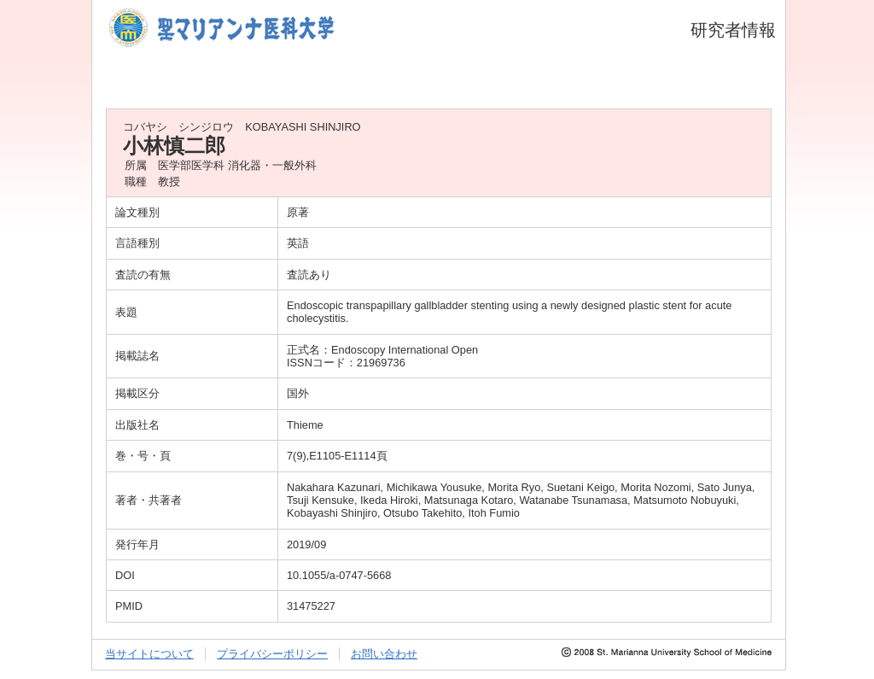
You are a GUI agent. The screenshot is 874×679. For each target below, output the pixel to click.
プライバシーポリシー (272, 653)
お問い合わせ (384, 653)
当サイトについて (149, 653)
